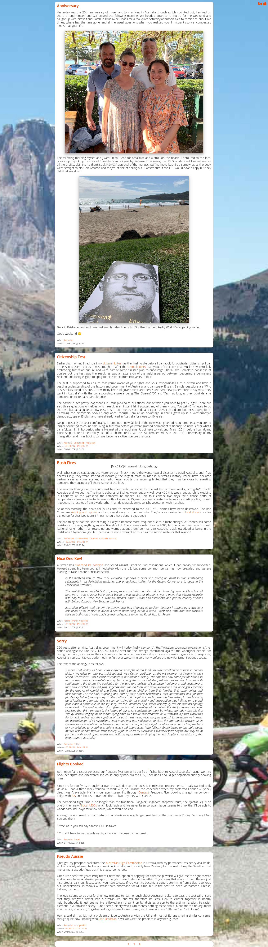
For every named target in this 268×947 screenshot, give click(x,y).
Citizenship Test (71, 356)
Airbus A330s (88, 805)
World (75, 620)
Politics (67, 620)
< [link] (128, 944)
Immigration (80, 925)
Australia (68, 340)
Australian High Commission (124, 863)
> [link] (140, 944)
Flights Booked (70, 763)
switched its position (89, 565)
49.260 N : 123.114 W (76, 928)
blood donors (192, 512)
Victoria (112, 538)
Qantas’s (144, 792)
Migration (90, 442)
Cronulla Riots (137, 367)
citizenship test (112, 363)
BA (73, 796)
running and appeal (84, 512)
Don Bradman (108, 919)
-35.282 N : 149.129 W (76, 747)
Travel (77, 839)
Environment (81, 538)
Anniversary (68, 5)
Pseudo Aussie (70, 856)
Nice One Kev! (69, 558)
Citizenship (79, 442)
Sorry (62, 640)
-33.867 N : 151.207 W (76, 446)
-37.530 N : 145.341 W (76, 541)
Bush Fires (66, 462)
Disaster (93, 538)
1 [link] (134, 944)
